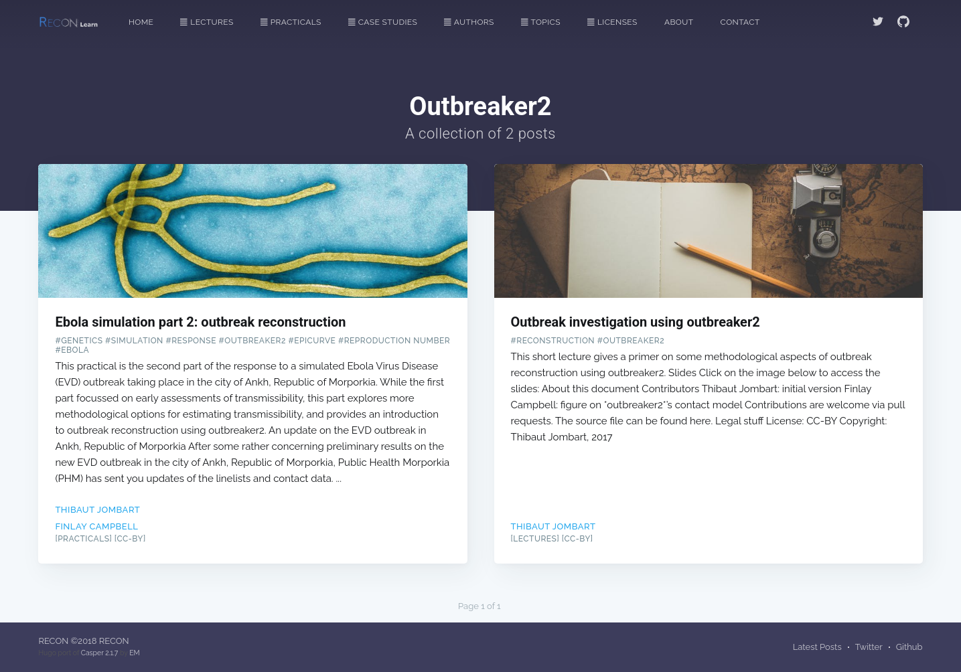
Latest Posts (817, 647)
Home (141, 22)
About (679, 22)
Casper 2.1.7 (99, 653)
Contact (740, 22)
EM (134, 653)
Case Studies (382, 22)
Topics (541, 22)
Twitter (869, 647)
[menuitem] (148, 22)
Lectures (206, 22)
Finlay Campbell (96, 526)
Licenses (612, 22)
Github (909, 647)
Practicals (291, 22)
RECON (53, 641)
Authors (469, 22)
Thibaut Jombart (97, 510)
